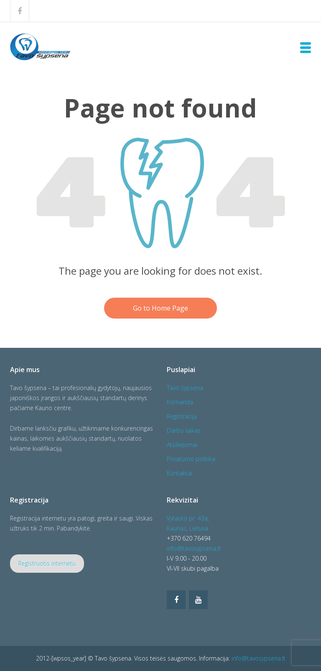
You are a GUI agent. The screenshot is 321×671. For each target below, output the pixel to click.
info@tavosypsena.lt (194, 548)
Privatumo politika (191, 459)
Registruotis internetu (47, 563)
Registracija (182, 416)
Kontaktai (179, 473)
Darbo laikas (184, 430)
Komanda (180, 402)
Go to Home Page (160, 308)
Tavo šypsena (185, 388)
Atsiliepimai (182, 445)
